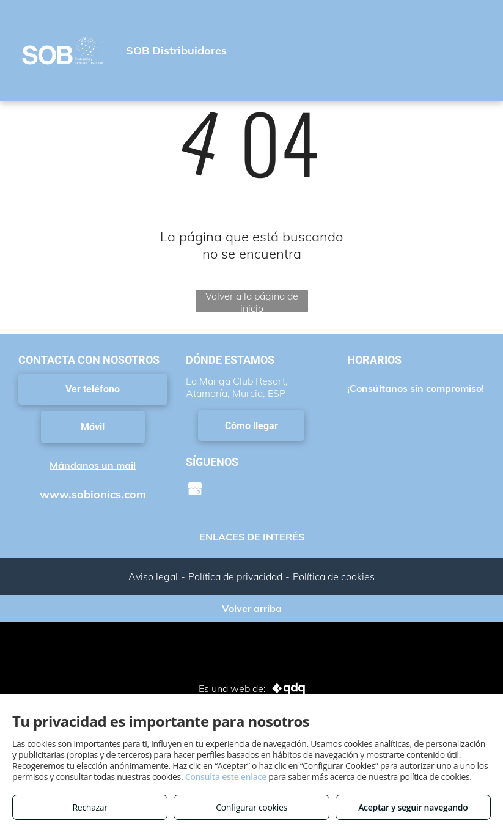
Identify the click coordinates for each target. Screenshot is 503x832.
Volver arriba (252, 608)
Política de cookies (334, 576)
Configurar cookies (251, 807)
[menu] (476, 53)
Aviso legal (153, 576)
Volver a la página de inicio (251, 301)
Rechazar (90, 807)
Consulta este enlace (225, 776)
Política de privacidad (235, 576)
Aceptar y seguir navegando (413, 807)
